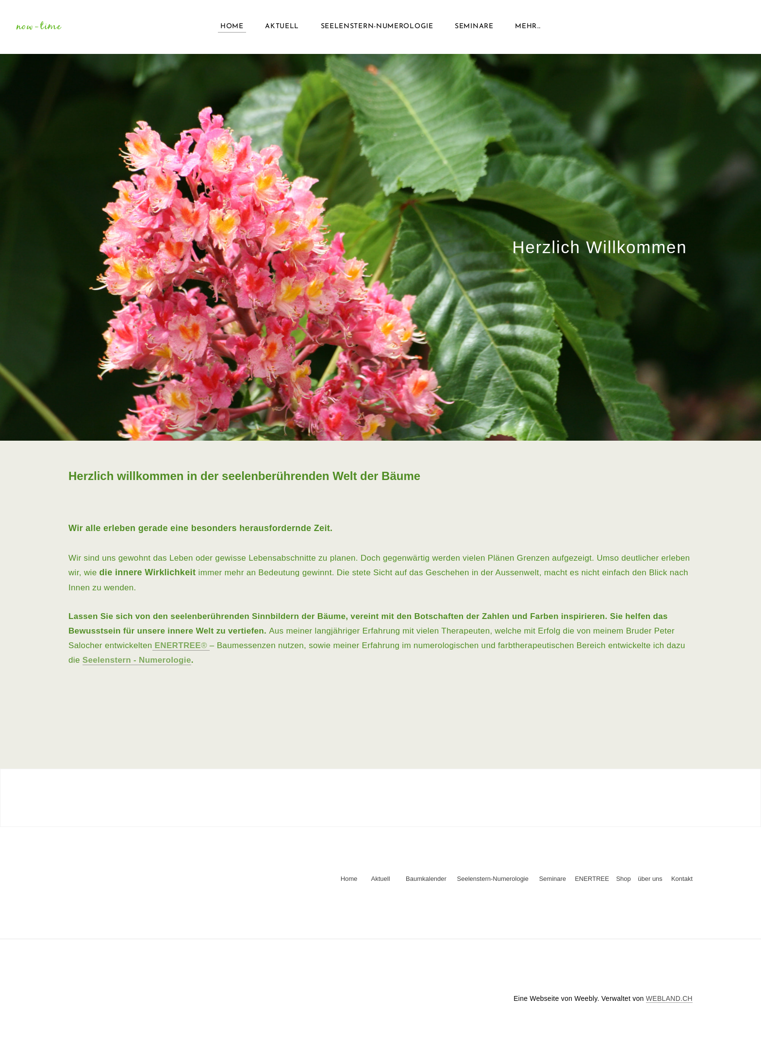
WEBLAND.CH (669, 1003)
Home (232, 29)
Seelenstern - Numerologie (137, 664)
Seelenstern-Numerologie (377, 29)
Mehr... (528, 29)
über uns (650, 883)
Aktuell (282, 29)
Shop (623, 883)
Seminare (474, 29)
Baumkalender (429, 883)
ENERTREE (592, 883)
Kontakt (682, 883)
